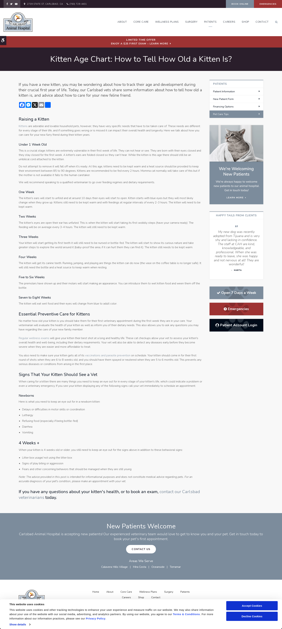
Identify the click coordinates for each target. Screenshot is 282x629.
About (122, 22)
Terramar (175, 567)
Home (95, 592)
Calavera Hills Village (114, 567)
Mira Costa (139, 567)
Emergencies (268, 4)
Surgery (191, 22)
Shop (245, 22)
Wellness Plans (167, 22)
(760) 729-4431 (78, 4)
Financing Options (223, 106)
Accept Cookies (252, 605)
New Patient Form (223, 99)
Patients (210, 22)
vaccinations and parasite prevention (107, 355)
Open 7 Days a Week (236, 292)
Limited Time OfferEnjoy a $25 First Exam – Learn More (139, 41)
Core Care (141, 22)
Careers (229, 22)
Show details (17, 624)
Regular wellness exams (34, 338)
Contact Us (141, 549)
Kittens (23, 126)
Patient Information (224, 91)
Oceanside (158, 567)
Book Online (240, 4)
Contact (262, 22)
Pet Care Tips (221, 114)
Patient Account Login (236, 325)
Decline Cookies (252, 616)
